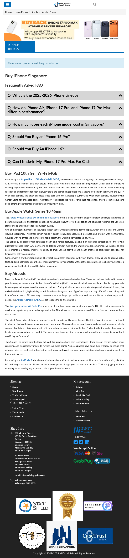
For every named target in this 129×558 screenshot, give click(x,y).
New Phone (22, 12)
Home (8, 12)
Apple (35, 12)
